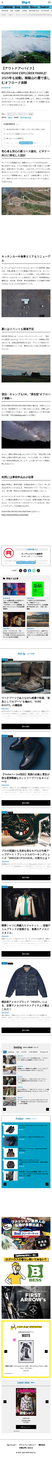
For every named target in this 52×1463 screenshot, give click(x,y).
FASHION (5, 11)
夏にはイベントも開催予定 (14, 138)
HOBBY (17, 11)
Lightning (4, 664)
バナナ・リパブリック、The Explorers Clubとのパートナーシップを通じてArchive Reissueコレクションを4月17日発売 (14, 637)
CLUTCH (23, 1057)
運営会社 (41, 1450)
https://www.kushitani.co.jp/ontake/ (15, 515)
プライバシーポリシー (27, 1450)
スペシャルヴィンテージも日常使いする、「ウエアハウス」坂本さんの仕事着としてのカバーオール (32, 1064)
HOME (4, 15)
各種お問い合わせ (26, 1453)
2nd (17, 1057)
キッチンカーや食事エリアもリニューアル (18, 134)
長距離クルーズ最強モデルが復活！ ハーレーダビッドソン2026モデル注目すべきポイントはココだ (32, 1074)
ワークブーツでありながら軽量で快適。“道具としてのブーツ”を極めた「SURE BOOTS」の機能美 (26, 706)
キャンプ (23, 114)
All (5, 1057)
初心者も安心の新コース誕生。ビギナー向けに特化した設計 (24, 129)
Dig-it (11, 15)
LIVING (24, 11)
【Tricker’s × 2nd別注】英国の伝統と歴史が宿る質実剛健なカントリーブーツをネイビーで (26, 783)
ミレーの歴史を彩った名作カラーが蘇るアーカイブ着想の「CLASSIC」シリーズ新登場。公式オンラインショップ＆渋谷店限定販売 (13, 605)
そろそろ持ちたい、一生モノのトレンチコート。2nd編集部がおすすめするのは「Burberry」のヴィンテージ (33, 1095)
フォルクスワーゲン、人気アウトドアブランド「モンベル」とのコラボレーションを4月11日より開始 (38, 636)
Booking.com (20, 415)
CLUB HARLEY (33, 1057)
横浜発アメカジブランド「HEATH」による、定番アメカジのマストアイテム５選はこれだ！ (25, 1010)
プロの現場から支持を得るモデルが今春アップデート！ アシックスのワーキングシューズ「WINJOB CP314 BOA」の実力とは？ (26, 859)
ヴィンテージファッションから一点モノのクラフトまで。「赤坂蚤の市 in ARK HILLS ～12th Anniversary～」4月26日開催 (32, 1106)
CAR (11, 11)
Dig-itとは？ (12, 1450)
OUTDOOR (45, 11)
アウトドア (12, 114)
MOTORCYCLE (34, 11)
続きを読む (26, 731)
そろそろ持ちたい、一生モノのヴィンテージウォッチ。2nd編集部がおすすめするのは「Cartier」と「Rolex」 (32, 1086)
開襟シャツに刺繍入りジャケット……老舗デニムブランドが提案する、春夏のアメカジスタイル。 (26, 934)
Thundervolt (44, 1057)
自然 (31, 114)
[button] (4, 1114)
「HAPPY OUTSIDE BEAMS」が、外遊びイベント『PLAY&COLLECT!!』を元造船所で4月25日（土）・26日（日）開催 (37, 605)
